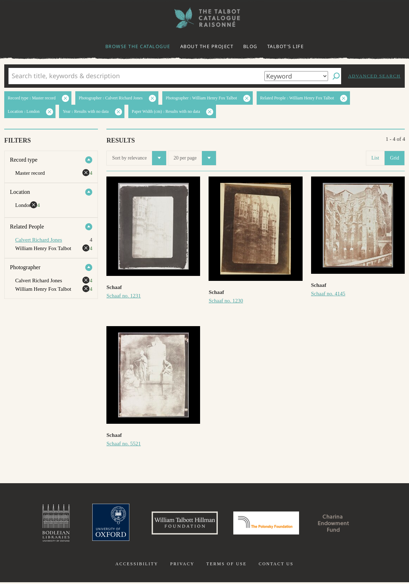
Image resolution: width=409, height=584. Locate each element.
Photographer (25, 267)
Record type (23, 160)
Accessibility (137, 565)
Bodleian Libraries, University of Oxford (48, 523)
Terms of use (226, 565)
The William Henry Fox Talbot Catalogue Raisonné (204, 18)
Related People (27, 227)
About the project (207, 46)
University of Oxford (104, 523)
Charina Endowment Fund (339, 523)
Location (20, 192)
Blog (250, 46)
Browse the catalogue (137, 46)
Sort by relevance (139, 158)
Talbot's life (285, 46)
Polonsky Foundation (267, 523)
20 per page (195, 158)
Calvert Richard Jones (38, 240)
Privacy (182, 565)
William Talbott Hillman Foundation (181, 523)
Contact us (276, 565)
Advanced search (374, 76)
